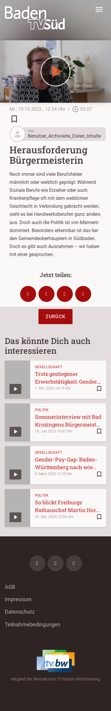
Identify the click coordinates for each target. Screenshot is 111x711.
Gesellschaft (48, 367)
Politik (42, 410)
